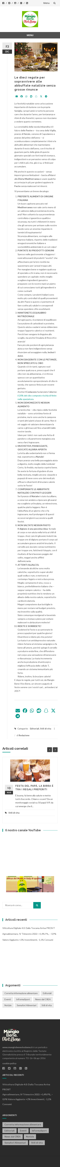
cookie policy (9, 1063)
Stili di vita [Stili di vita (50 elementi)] (47, 1005)
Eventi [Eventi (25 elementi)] (7, 999)
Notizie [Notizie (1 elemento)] (8, 1005)
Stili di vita (45, 728)
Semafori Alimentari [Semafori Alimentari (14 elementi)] (26, 1005)
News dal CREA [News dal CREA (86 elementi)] (43, 999)
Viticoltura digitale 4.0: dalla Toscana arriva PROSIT (28, 928)
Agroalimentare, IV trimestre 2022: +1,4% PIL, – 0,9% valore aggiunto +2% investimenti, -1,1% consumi (27, 1099)
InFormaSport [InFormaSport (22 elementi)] (23, 999)
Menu (46, 3)
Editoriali (34, 728)
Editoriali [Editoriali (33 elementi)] (47, 993)
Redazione (24, 735)
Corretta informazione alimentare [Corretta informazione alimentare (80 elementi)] (21, 993)
